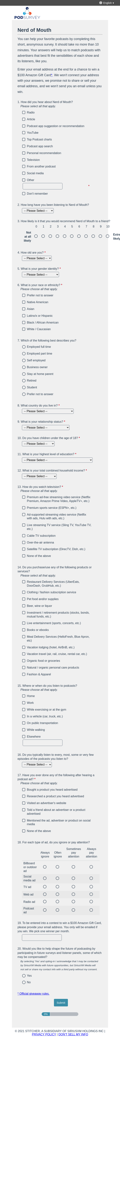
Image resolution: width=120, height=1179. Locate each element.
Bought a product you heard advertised (52, 789)
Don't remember (37, 193)
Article (31, 119)
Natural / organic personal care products (53, 667)
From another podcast (41, 166)
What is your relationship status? (41, 421)
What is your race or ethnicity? (59, 287)
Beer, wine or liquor (39, 605)
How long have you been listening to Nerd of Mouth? (53, 204)
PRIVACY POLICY (44, 1034)
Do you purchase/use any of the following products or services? (59, 572)
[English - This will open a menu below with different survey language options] (107, 3)
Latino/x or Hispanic (40, 315)
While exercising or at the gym (46, 709)
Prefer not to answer (40, 295)
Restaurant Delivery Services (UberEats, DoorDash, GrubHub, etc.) (53, 583)
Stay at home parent (40, 373)
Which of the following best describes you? (46, 340)
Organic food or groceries (43, 660)
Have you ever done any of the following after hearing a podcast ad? (59, 780)
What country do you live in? (38, 405)
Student (32, 387)
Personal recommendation (44, 153)
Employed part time (39, 353)
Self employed (36, 360)
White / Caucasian (39, 329)
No (29, 982)
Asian (30, 308)
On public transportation (42, 723)
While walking (36, 729)
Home (31, 696)
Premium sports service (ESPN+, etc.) (52, 507)
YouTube (33, 132)
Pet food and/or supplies (43, 599)
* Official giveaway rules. (33, 993)
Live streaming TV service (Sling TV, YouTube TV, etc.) (59, 526)
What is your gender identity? (39, 268)
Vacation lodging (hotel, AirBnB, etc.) (50, 647)
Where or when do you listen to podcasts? (59, 688)
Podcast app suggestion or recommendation (55, 126)
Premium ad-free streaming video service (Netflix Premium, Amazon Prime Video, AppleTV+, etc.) (58, 499)
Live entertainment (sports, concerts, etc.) (54, 623)
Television (33, 159)
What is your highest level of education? (47, 454)
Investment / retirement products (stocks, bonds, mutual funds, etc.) (58, 614)
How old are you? (31, 252)
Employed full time (39, 346)
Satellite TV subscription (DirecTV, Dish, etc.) (56, 549)
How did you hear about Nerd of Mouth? (59, 104)
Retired (32, 380)
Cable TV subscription (41, 535)
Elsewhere (34, 736)
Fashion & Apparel (39, 674)
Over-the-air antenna (40, 542)
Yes (29, 975)
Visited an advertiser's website (46, 803)
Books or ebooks (38, 629)
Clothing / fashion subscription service (51, 592)
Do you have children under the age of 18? (49, 438)
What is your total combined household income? (52, 471)
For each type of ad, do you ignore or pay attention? (53, 842)
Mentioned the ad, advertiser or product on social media (59, 822)
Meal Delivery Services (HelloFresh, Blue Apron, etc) (58, 638)
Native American (37, 302)
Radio (31, 112)
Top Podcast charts (39, 139)
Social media (35, 173)
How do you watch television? (59, 489)
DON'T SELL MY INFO (73, 1034)
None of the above (39, 555)
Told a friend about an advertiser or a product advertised (56, 811)
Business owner (37, 367)
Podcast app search (40, 146)
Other (30, 180)
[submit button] (61, 1002)
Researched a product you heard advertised (55, 796)
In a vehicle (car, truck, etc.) (45, 716)
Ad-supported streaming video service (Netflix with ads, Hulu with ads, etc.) (56, 516)
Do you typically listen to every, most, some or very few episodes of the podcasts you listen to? (55, 756)
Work (30, 702)
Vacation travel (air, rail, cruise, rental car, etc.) (57, 654)
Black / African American (43, 322)
